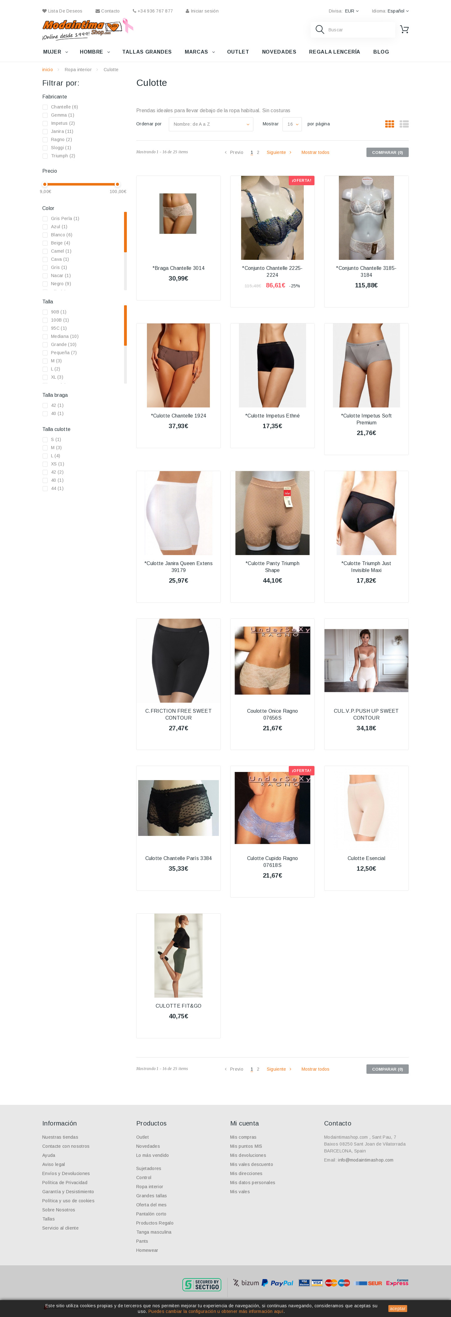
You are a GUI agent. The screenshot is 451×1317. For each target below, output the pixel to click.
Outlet (238, 52)
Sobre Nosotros (58, 1209)
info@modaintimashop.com (365, 1159)
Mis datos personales (252, 1182)
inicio (47, 69)
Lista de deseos (62, 10)
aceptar (398, 1308)
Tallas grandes (147, 52)
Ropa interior (78, 69)
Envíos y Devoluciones (66, 1173)
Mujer (52, 52)
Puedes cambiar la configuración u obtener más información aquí (215, 1311)
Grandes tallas (151, 1195)
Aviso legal (53, 1164)
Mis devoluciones (248, 1155)
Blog (381, 52)
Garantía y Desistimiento (68, 1191)
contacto (108, 10)
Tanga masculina (154, 1232)
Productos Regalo (155, 1222)
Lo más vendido (152, 1155)
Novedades (279, 52)
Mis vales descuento (251, 1164)
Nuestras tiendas (60, 1137)
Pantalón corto (151, 1213)
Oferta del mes (151, 1204)
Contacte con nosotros (66, 1146)
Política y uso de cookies (68, 1200)
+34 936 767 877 (153, 10)
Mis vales (240, 1191)
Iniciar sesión (202, 10)
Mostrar (271, 123)
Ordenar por (149, 123)
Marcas (196, 52)
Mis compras (243, 1137)
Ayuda (48, 1155)
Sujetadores (149, 1168)
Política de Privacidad (64, 1182)
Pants (142, 1241)
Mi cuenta (244, 1123)
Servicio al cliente (60, 1227)
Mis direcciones (246, 1173)
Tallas (48, 1218)
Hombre (91, 52)
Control (143, 1177)
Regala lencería (334, 52)
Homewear (147, 1250)
